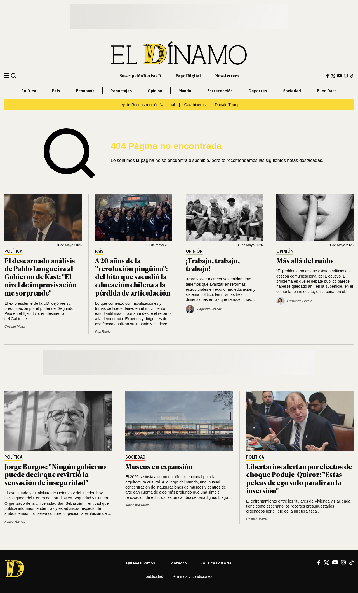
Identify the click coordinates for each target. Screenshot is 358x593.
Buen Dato (327, 90)
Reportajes (121, 90)
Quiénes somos (140, 563)
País (56, 90)
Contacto (177, 563)
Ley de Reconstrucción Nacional (146, 105)
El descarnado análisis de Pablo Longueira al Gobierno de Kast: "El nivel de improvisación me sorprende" (40, 276)
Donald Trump (227, 105)
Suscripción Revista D (140, 75)
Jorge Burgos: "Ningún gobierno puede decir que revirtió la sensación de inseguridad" (55, 474)
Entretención (220, 90)
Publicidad (154, 576)
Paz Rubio (102, 332)
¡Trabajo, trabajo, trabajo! (213, 264)
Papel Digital (188, 75)
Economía (85, 90)
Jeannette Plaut (137, 505)
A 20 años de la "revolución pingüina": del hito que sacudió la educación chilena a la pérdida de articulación (132, 276)
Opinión (155, 90)
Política (28, 90)
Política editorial (216, 563)
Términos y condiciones (192, 576)
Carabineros (195, 105)
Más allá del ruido (304, 260)
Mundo (184, 90)
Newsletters (227, 75)
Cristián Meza (14, 327)
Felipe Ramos (14, 522)
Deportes (258, 90)
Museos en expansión (159, 466)
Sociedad (292, 90)
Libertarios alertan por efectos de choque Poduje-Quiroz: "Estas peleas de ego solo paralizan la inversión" (299, 478)
